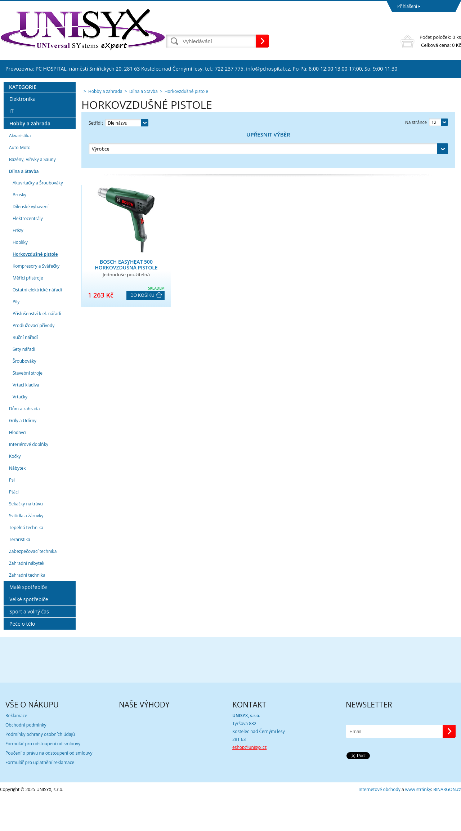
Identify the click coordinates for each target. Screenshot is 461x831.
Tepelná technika (26, 562)
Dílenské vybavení (31, 241)
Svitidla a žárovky (26, 550)
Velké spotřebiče (28, 633)
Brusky (19, 229)
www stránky (418, 824)
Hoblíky (20, 276)
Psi (12, 514)
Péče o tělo (22, 657)
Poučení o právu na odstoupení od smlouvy (49, 787)
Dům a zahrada (24, 443)
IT (11, 145)
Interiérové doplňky (28, 478)
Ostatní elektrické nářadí (37, 324)
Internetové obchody (379, 824)
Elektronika (22, 133)
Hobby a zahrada (29, 157)
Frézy (18, 265)
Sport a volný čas (29, 645)
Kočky (15, 490)
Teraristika (19, 574)
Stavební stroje (27, 407)
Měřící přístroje (28, 312)
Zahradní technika (27, 609)
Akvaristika (20, 170)
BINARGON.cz (447, 824)
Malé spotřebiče (28, 621)
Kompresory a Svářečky (36, 300)
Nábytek (17, 502)
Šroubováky (24, 395)
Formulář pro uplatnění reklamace (39, 797)
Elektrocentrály (28, 253)
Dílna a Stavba (24, 205)
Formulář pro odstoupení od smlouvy (42, 778)
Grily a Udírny (22, 455)
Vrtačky (20, 431)
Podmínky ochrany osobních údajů (40, 768)
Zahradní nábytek (26, 597)
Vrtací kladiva (26, 419)
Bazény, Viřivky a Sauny (32, 194)
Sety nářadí (24, 383)
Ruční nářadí (25, 371)
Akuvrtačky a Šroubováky (38, 217)
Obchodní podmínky (25, 759)
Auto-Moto (20, 182)
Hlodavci (17, 467)
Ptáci (14, 526)
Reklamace (16, 750)
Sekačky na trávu (26, 538)
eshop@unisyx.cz (249, 781)
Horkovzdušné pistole (35, 288)
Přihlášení (407, 6)
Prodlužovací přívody (33, 360)
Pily (16, 336)
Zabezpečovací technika (33, 585)
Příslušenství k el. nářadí (37, 348)
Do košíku (142, 261)
